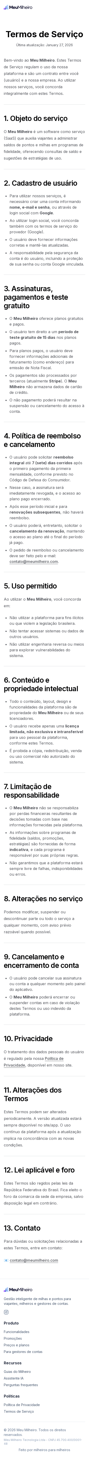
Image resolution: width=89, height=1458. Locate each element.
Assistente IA (13, 1378)
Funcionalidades (16, 1332)
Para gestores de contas (23, 1352)
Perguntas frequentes (21, 1385)
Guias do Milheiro (17, 1372)
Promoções (13, 1338)
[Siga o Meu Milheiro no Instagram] (6, 1312)
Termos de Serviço (19, 1411)
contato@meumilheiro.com (33, 561)
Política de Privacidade (22, 1405)
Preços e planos (16, 1345)
